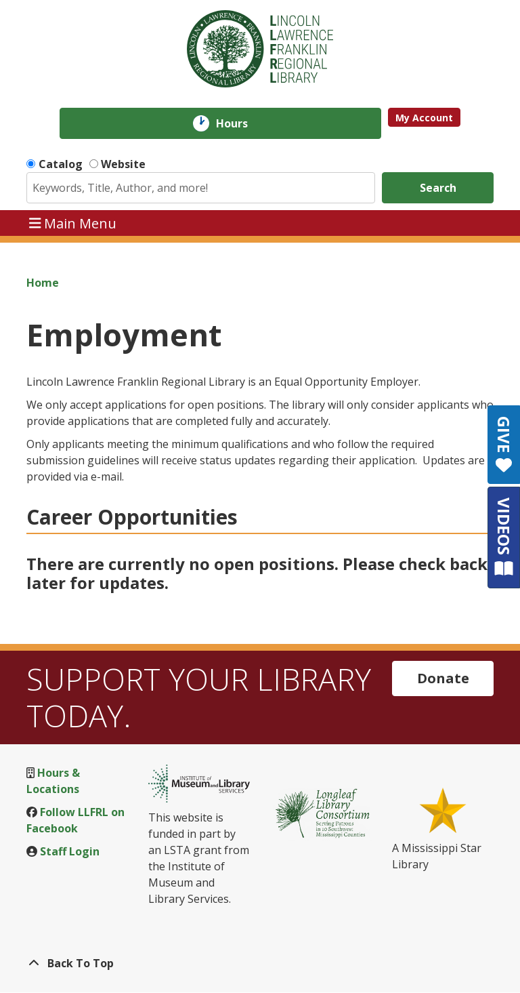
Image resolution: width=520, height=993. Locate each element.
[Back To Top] (260, 963)
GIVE (504, 444)
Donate (443, 678)
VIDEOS (504, 537)
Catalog (61, 164)
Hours (241, 123)
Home (42, 282)
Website (123, 164)
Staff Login (70, 851)
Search (438, 187)
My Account (424, 117)
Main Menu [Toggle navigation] (73, 223)
